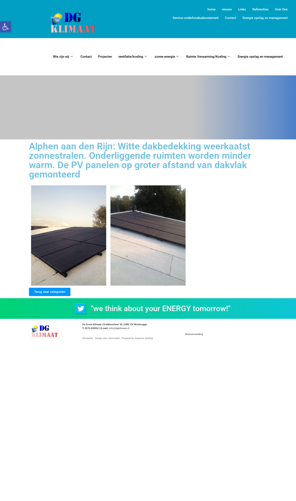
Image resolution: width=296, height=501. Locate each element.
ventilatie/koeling (132, 57)
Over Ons (281, 9)
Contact (230, 18)
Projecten (105, 57)
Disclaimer (87, 338)
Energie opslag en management (265, 18)
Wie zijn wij (63, 57)
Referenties (260, 9)
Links (242, 9)
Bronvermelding (194, 334)
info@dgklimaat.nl (119, 328)
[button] (5, 26)
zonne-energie (166, 57)
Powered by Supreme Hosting (137, 338)
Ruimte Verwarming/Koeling (208, 57)
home (211, 9)
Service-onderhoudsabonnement (196, 18)
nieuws (227, 9)
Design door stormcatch (107, 338)
